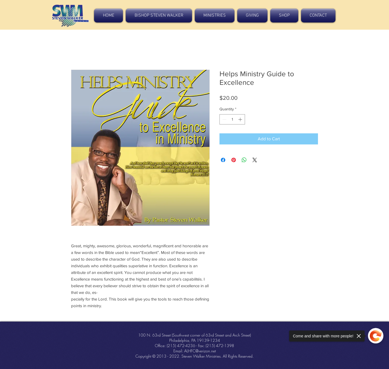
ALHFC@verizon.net (200, 350)
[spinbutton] (232, 119)
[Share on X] (254, 160)
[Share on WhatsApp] (244, 160)
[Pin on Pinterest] (233, 160)
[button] (158, 15)
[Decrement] (223, 119)
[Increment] (240, 119)
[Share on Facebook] (223, 160)
